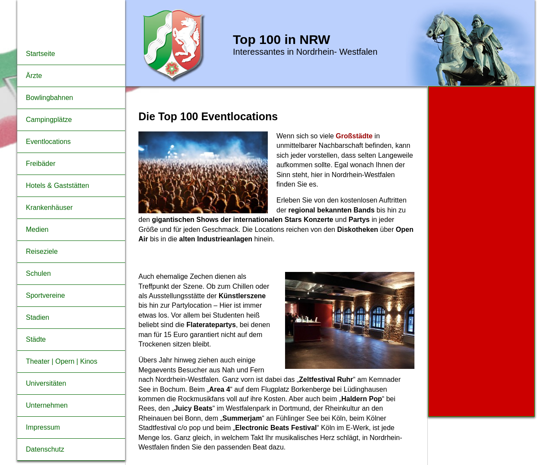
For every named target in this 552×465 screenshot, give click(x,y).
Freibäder (40, 163)
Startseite (40, 53)
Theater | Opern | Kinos (61, 361)
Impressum (43, 427)
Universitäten (46, 383)
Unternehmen (47, 405)
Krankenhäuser (49, 207)
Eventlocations (48, 141)
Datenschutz (45, 449)
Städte (36, 339)
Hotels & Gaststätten (57, 185)
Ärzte (34, 75)
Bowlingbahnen (49, 97)
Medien (37, 229)
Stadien (37, 317)
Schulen (38, 273)
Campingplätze (49, 119)
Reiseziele (42, 251)
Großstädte (355, 136)
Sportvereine (45, 295)
